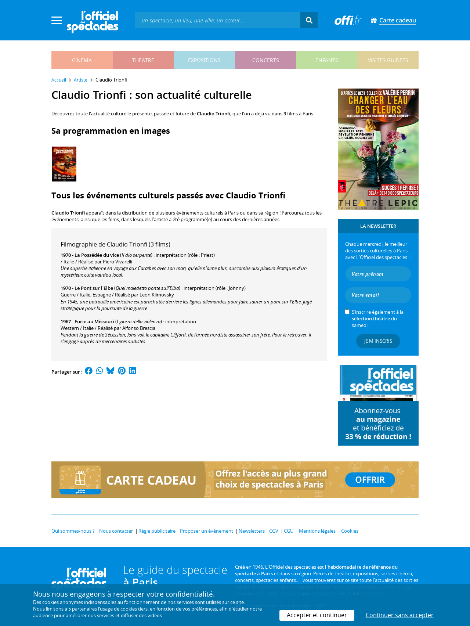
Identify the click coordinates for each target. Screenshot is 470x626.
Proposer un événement (206, 531)
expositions (204, 60)
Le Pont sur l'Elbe (94, 288)
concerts (265, 60)
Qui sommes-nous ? (73, 531)
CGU (288, 531)
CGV (273, 531)
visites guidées (388, 60)
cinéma (82, 60)
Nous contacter (116, 531)
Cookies (349, 531)
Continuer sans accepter (400, 615)
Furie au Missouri (94, 321)
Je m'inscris (378, 341)
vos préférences (199, 608)
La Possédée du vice (97, 255)
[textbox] (217, 20)
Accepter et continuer (317, 615)
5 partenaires (82, 608)
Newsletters (252, 531)
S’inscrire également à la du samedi (378, 318)
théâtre (143, 60)
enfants (326, 60)
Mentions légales (317, 531)
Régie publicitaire (157, 531)
